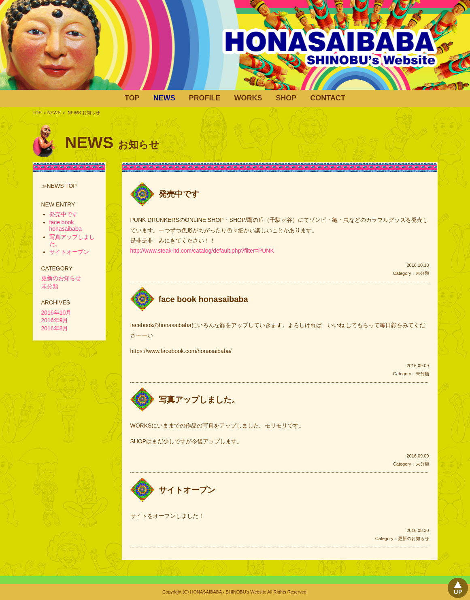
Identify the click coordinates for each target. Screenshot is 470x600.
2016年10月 (56, 312)
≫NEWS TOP (59, 186)
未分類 (422, 273)
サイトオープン (187, 489)
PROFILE (205, 98)
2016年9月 (54, 320)
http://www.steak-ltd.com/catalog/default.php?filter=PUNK (202, 250)
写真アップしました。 (199, 399)
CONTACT (327, 98)
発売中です (179, 193)
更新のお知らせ (413, 538)
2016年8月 (54, 328)
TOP (132, 98)
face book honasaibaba (203, 299)
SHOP (286, 98)
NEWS (164, 98)
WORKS (248, 98)
